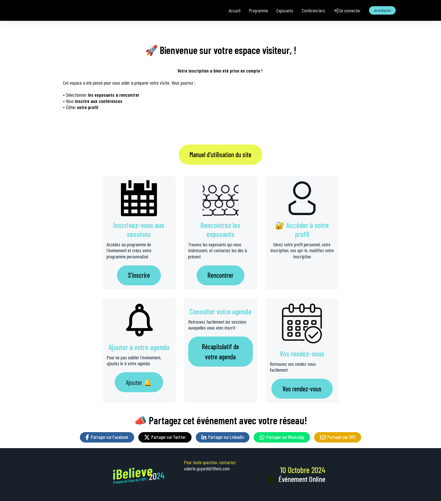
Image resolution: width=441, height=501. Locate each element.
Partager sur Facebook (107, 437)
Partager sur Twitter (165, 437)
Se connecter (347, 10)
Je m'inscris (382, 10)
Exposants (284, 10)
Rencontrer (220, 275)
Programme (258, 10)
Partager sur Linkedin (222, 437)
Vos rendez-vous (301, 389)
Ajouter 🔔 (139, 382)
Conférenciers (313, 10)
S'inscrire (139, 275)
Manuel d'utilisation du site (220, 154)
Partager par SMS (338, 437)
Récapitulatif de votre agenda (220, 351)
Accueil (234, 10)
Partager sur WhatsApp (282, 437)
